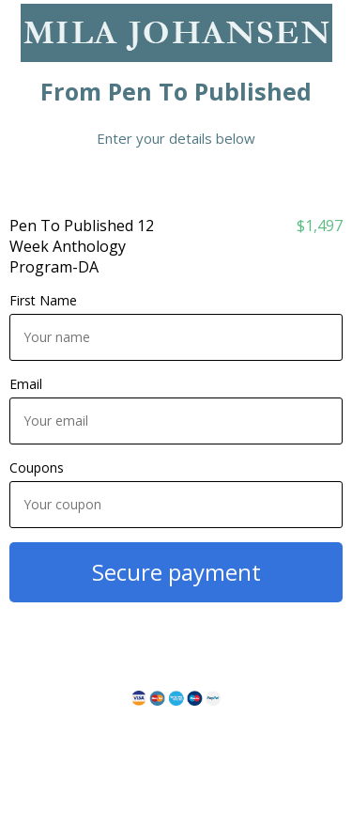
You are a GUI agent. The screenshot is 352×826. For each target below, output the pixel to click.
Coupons (36, 467)
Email (25, 384)
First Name (43, 300)
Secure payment (176, 571)
